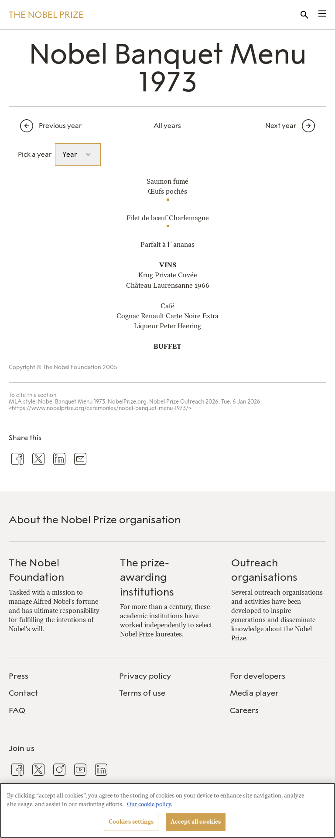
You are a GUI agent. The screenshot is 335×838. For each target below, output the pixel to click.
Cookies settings (131, 821)
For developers (257, 676)
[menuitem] (57, 676)
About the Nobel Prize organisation (95, 519)
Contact (23, 693)
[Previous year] (65, 126)
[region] (167, 810)
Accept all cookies (196, 821)
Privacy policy (145, 676)
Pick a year (34, 154)
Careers (244, 710)
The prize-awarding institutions (147, 577)
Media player (254, 693)
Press (18, 676)
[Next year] (269, 126)
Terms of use (142, 693)
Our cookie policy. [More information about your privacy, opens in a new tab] (149, 804)
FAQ (17, 710)
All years (167, 125)
